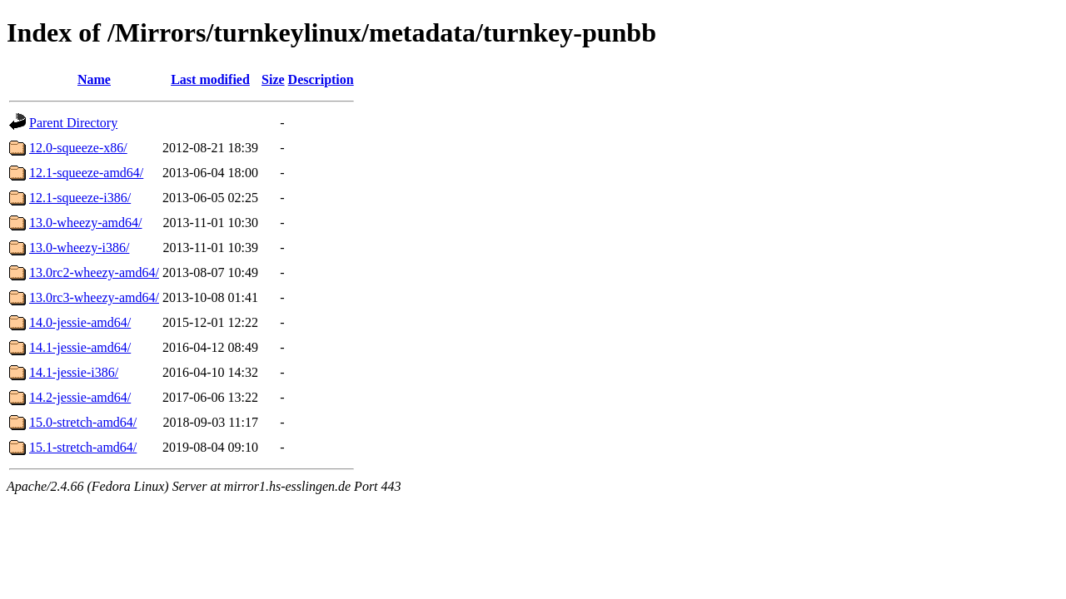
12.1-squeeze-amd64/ (86, 173)
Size (273, 79)
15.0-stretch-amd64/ (83, 422)
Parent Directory (73, 123)
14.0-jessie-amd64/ (80, 322)
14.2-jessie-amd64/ (80, 397)
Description (321, 79)
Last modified (210, 79)
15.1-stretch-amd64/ (83, 447)
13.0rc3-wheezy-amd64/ (94, 297)
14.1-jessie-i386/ (73, 372)
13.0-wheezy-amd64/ (85, 222)
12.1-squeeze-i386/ (80, 198)
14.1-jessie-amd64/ (80, 347)
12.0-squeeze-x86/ (78, 148)
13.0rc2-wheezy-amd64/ (94, 272)
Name (94, 79)
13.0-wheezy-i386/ (79, 247)
